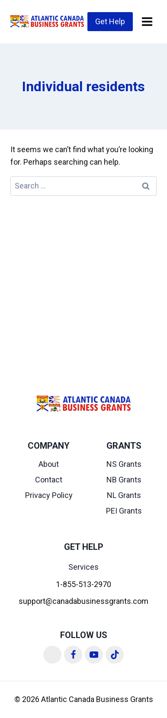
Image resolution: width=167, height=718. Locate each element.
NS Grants (123, 464)
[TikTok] (115, 655)
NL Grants (124, 495)
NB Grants (123, 479)
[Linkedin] (52, 655)
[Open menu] (147, 21)
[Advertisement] (83, 283)
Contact (48, 479)
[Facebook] (73, 655)
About (49, 464)
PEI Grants (124, 510)
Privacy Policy (49, 495)
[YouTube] (94, 655)
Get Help (110, 21)
